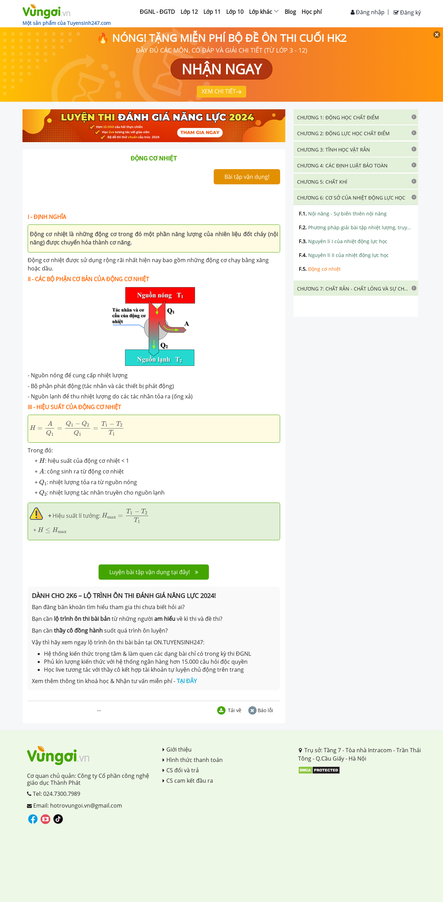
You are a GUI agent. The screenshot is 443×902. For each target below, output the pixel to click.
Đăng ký (407, 12)
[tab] (356, 117)
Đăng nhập (368, 12)
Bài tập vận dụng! (246, 177)
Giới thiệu (177, 749)
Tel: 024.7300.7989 (53, 794)
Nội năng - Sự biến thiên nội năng (343, 213)
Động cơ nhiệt (320, 269)
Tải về (229, 710)
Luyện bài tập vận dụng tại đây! (153, 572)
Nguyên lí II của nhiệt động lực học (344, 255)
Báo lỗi (260, 710)
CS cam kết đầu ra (188, 780)
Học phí (312, 12)
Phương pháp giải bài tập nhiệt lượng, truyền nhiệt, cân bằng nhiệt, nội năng (356, 227)
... (99, 709)
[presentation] (77, 428)
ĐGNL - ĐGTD (157, 12)
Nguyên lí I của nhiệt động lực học (343, 241)
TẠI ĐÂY (187, 681)
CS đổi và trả (181, 770)
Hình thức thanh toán (193, 760)
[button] (356, 117)
